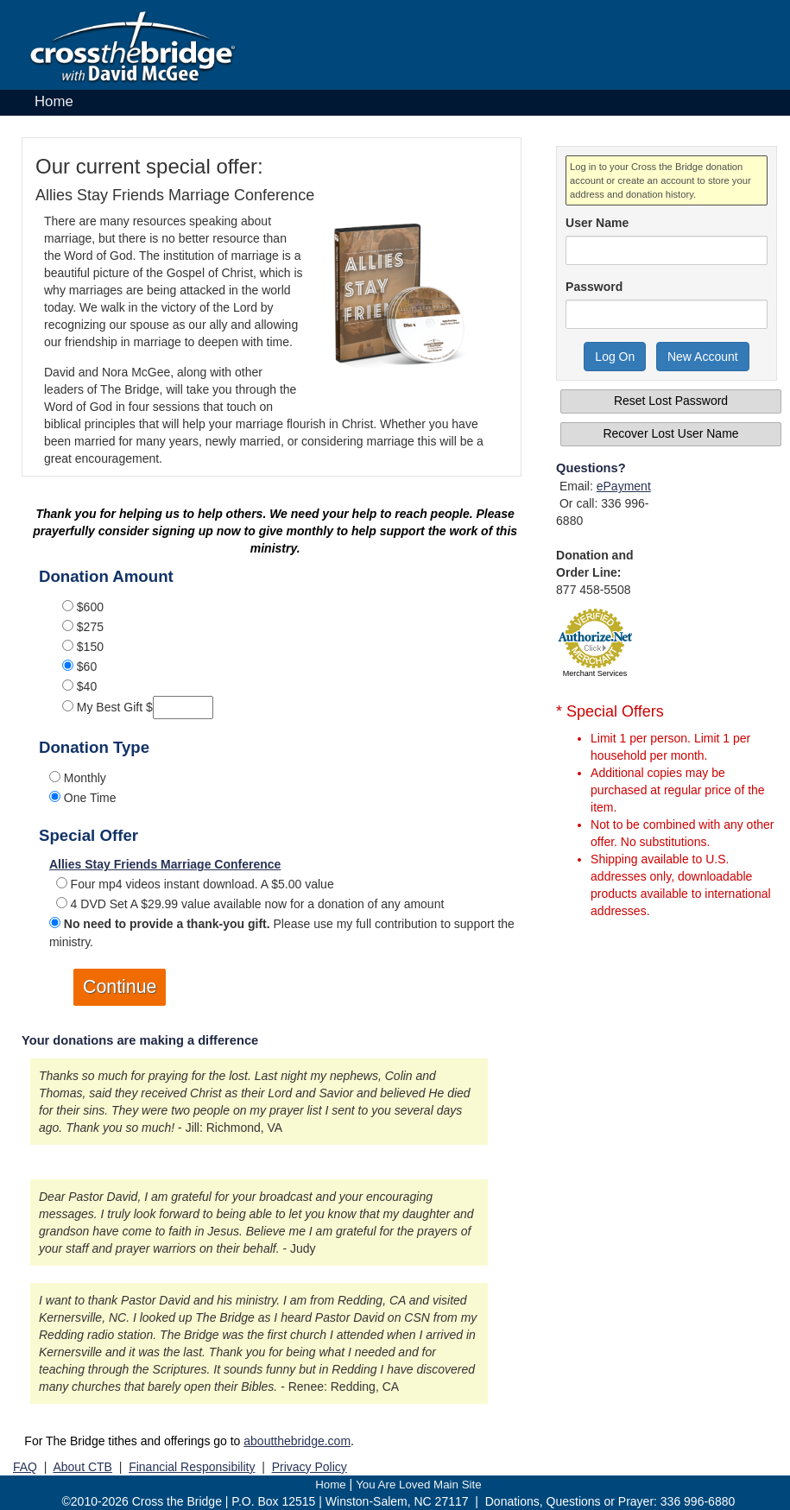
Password (594, 287)
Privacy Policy (309, 1467)
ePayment (624, 486)
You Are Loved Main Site (418, 1484)
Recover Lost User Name (670, 433)
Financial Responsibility (192, 1467)
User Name (597, 223)
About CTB (82, 1467)
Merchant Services (595, 673)
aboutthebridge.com (297, 1441)
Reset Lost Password (671, 401)
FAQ (25, 1467)
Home (54, 101)
